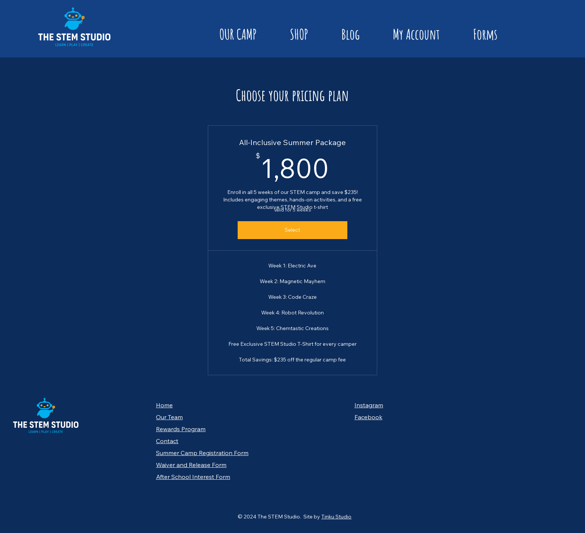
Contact (167, 441)
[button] (225, 34)
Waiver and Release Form (191, 464)
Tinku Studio (336, 516)
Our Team (169, 417)
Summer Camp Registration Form (202, 453)
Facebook (368, 417)
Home (164, 405)
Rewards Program (181, 429)
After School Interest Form (193, 476)
